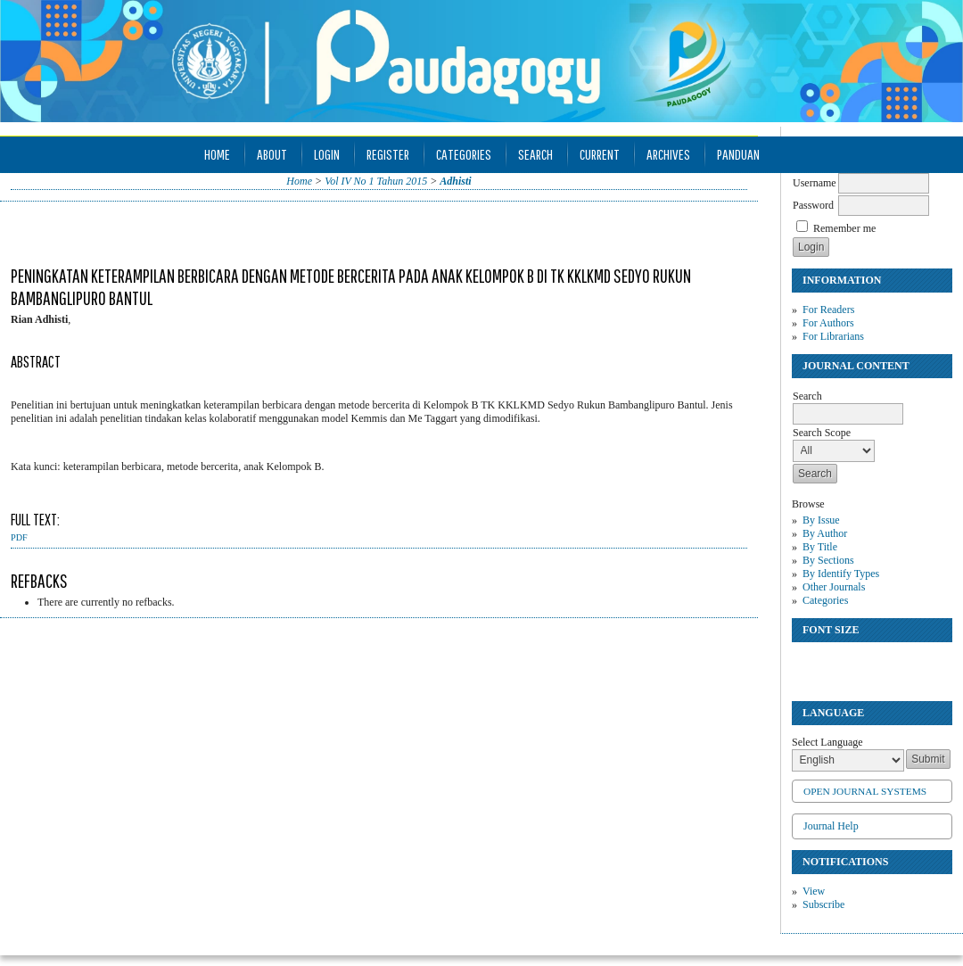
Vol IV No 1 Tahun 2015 (376, 181)
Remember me (844, 228)
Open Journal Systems (864, 791)
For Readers (828, 309)
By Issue (821, 520)
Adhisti (455, 181)
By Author (824, 533)
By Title (819, 547)
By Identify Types (840, 573)
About (272, 153)
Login (327, 153)
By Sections (828, 560)
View (813, 891)
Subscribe (823, 904)
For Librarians (833, 336)
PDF (19, 537)
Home (217, 153)
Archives (668, 153)
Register (387, 153)
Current (600, 153)
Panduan (738, 153)
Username (814, 183)
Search (535, 153)
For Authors (828, 323)
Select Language (827, 742)
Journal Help (831, 826)
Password (813, 205)
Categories (825, 600)
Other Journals (833, 587)
